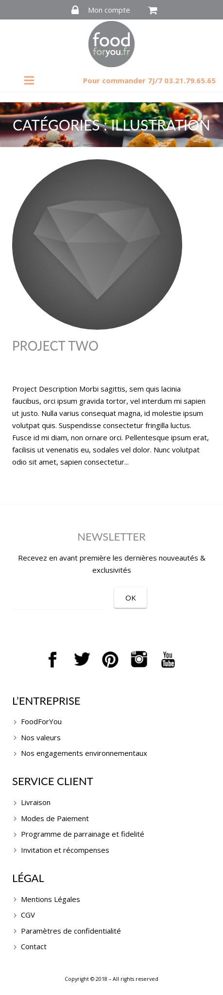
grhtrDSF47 (106, 369)
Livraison (36, 802)
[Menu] (29, 80)
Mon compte (109, 10)
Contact (34, 946)
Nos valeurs (41, 737)
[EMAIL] (58, 598)
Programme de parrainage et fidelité (82, 834)
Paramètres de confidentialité (71, 931)
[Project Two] (111, 244)
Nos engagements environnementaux (84, 753)
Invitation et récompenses (65, 850)
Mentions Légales (50, 899)
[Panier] (152, 10)
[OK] (130, 597)
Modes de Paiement (55, 818)
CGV (28, 915)
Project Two (55, 346)
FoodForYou (41, 721)
